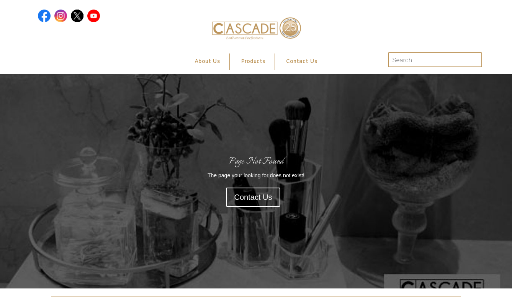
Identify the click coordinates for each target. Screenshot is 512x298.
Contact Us (301, 61)
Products (253, 61)
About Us (207, 61)
